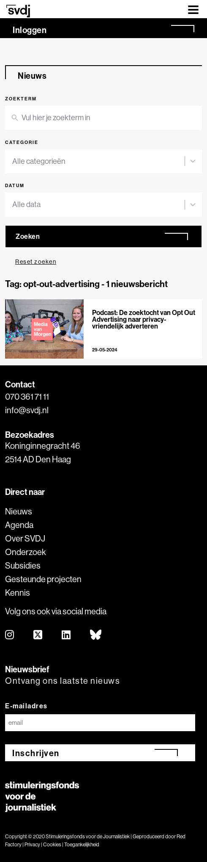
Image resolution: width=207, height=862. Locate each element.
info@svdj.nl (27, 410)
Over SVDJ (25, 538)
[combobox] (98, 161)
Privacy (32, 844)
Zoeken (28, 236)
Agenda (19, 524)
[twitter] (38, 635)
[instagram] (10, 635)
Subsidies (23, 565)
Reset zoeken (35, 261)
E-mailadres (26, 706)
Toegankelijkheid (81, 844)
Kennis (17, 592)
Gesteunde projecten (43, 579)
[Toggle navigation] (193, 9)
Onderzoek (25, 552)
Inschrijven (36, 753)
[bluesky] (96, 635)
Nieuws (18, 511)
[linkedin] (66, 635)
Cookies (52, 844)
